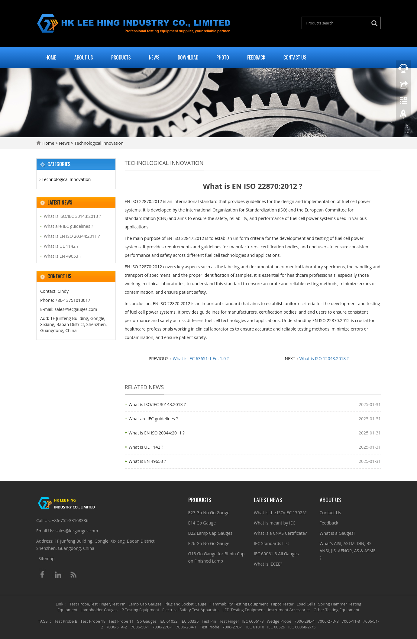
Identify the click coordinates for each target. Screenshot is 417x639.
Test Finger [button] (229, 621)
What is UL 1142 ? (146, 447)
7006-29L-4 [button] (304, 621)
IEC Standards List (271, 543)
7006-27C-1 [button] (162, 627)
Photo (222, 57)
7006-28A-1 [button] (186, 627)
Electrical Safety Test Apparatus (190, 609)
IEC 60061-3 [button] (252, 621)
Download (188, 57)
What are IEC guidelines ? (153, 418)
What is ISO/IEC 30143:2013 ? (157, 404)
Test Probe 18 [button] (92, 621)
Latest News (268, 499)
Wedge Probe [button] (279, 621)
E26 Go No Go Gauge (209, 543)
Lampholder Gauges (99, 609)
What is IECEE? (268, 564)
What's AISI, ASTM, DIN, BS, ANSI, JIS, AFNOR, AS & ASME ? (348, 551)
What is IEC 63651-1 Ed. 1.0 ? (201, 358)
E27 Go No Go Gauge (209, 512)
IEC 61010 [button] (255, 627)
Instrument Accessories (289, 609)
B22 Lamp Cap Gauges (210, 533)
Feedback (256, 57)
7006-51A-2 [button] (116, 627)
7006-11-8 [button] (351, 621)
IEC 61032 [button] (169, 621)
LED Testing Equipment (243, 609)
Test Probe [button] (209, 627)
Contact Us (294, 57)
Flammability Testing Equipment (238, 604)
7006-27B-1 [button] (232, 627)
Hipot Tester (282, 604)
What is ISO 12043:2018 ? (324, 358)
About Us (83, 57)
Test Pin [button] (209, 621)
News (154, 57)
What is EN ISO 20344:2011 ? (157, 433)
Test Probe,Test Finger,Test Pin (98, 604)
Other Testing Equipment (337, 609)
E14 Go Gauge (202, 523)
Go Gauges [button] (147, 621)
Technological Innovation (98, 143)
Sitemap (46, 558)
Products (121, 57)
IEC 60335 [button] (190, 621)
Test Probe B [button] (65, 621)
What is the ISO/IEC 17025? (280, 512)
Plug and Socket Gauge (185, 604)
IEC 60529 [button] (276, 627)
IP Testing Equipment (140, 609)
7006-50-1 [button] (139, 627)
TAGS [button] (43, 621)
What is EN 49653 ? (147, 461)
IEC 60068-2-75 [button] (301, 627)
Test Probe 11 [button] (121, 621)
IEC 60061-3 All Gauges (276, 554)
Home (50, 57)
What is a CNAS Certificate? (280, 533)
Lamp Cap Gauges (144, 604)
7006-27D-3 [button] (328, 621)
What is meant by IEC (274, 523)
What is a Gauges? (337, 533)
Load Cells (306, 604)
